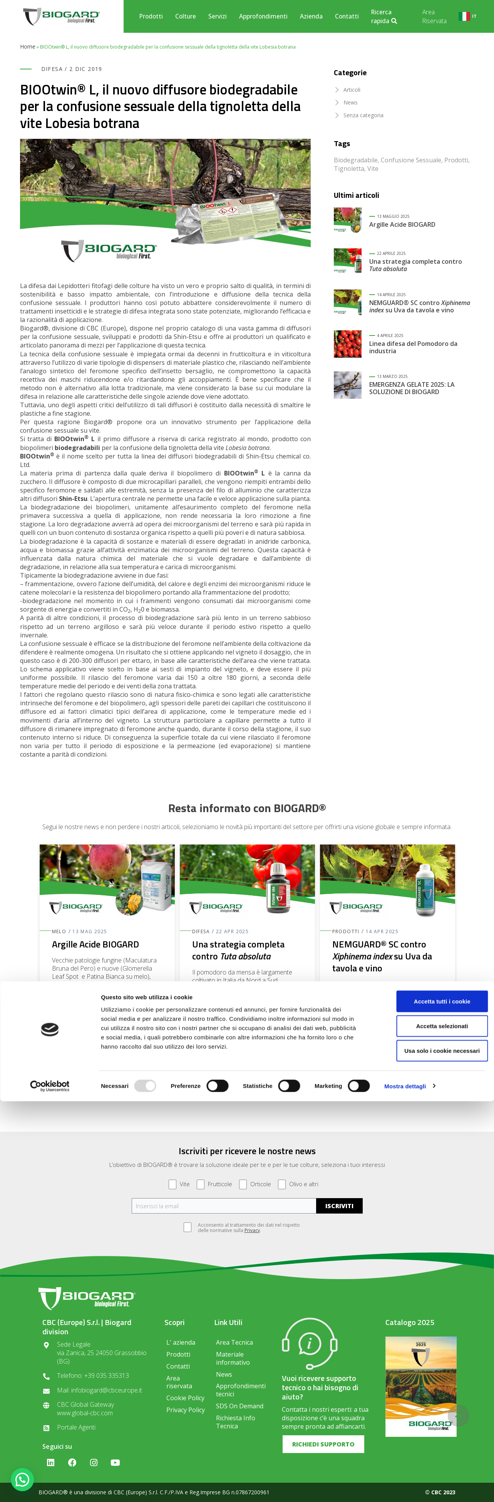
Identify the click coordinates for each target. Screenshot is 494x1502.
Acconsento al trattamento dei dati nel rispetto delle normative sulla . (245, 1227)
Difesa (52, 68)
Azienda (311, 16)
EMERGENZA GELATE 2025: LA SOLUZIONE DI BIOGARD (412, 388)
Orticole (255, 1184)
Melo (59, 931)
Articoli (351, 89)
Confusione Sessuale (411, 160)
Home (27, 46)
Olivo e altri (298, 1184)
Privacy (252, 1230)
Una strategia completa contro (415, 265)
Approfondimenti (263, 16)
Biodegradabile (356, 160)
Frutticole (214, 1184)
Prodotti (151, 16)
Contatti (347, 16)
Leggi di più (69, 1032)
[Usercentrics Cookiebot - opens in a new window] (50, 1487)
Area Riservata (434, 16)
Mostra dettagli (405, 1486)
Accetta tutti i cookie (430, 1402)
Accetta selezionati (429, 1426)
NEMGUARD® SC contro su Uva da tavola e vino (419, 306)
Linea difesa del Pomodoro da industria (413, 347)
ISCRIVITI (339, 1206)
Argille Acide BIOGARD (402, 224)
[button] (247, 1064)
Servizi (217, 16)
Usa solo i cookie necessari (429, 1451)
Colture (185, 16)
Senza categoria (363, 115)
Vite (372, 168)
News (350, 102)
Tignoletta (349, 168)
